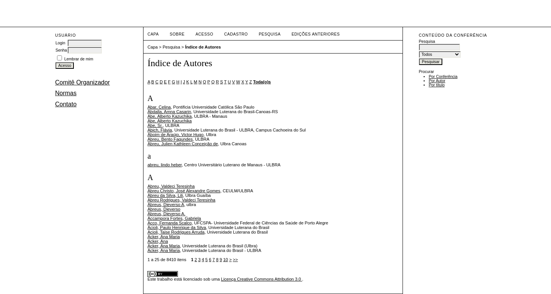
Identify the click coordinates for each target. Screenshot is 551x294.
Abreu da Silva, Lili (165, 195)
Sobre (177, 34)
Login (60, 43)
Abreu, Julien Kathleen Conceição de (182, 143)
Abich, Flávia (159, 130)
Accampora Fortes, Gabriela (174, 218)
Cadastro (236, 34)
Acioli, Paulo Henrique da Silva (176, 227)
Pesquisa (269, 34)
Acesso (204, 34)
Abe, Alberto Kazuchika (169, 116)
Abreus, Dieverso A (165, 204)
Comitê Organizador (82, 82)
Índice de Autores (203, 47)
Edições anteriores (316, 34)
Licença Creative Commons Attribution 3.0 (261, 279)
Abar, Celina (159, 107)
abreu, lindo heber (164, 164)
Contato (66, 104)
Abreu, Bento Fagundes (169, 139)
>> (235, 259)
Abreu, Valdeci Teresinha (170, 186)
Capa (153, 34)
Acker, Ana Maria (163, 236)
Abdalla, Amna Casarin (169, 111)
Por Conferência (443, 77)
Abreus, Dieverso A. (166, 213)
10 (225, 259)
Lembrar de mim (78, 59)
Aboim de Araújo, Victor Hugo (175, 134)
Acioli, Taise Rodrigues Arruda (175, 232)
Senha (61, 50)
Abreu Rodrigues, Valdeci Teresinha (181, 200)
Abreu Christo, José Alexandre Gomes (183, 190)
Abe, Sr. (155, 125)
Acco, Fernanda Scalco (169, 223)
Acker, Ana (157, 241)
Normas (66, 93)
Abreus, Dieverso (163, 209)
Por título (437, 85)
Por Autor (437, 81)
